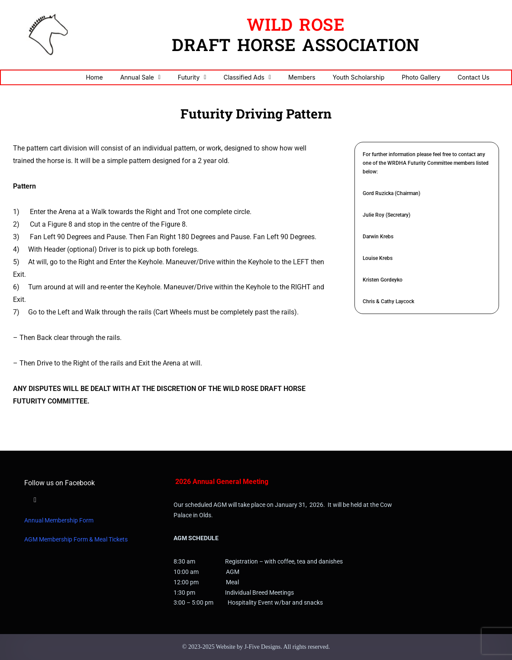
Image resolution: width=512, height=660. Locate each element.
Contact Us (473, 77)
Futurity (192, 77)
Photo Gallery (421, 77)
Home (94, 77)
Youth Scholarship (359, 77)
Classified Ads (247, 77)
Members (301, 77)
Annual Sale (140, 77)
